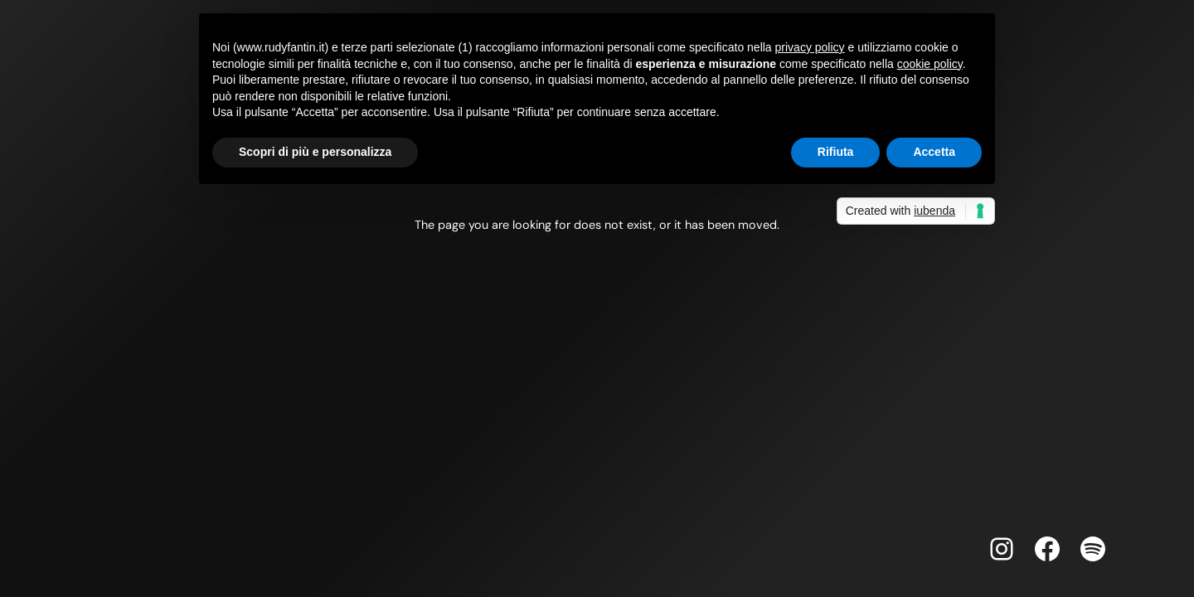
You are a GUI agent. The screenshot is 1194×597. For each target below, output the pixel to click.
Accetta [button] (934, 151)
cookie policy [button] (930, 63)
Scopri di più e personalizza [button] (315, 151)
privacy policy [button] (810, 47)
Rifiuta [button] (836, 151)
